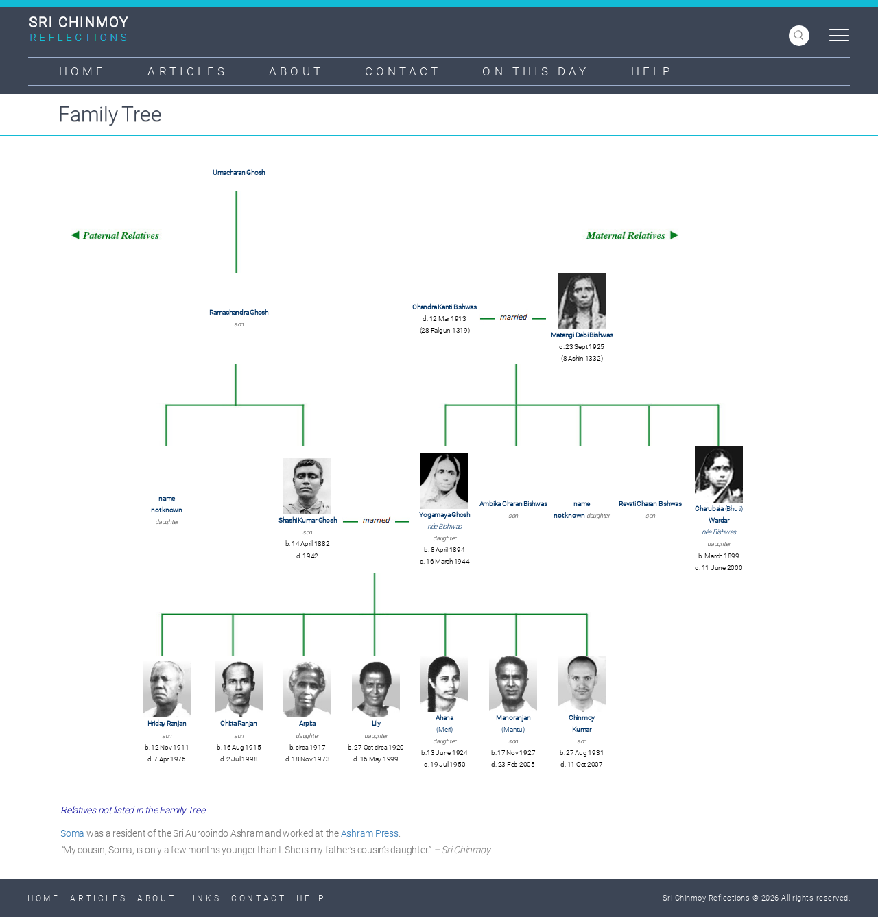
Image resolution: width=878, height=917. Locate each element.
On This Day (535, 71)
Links (203, 898)
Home (82, 71)
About (296, 71)
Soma (72, 833)
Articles (187, 71)
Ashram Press (370, 833)
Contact (403, 71)
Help (652, 71)
